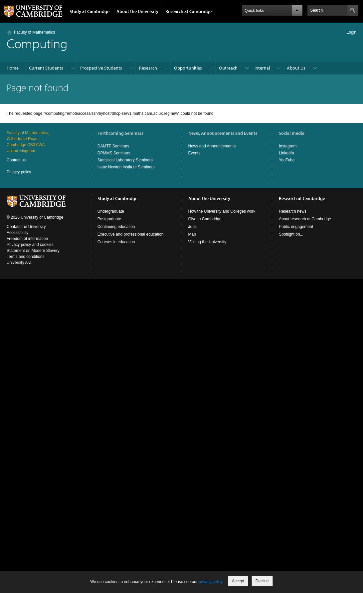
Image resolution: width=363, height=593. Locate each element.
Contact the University (26, 226)
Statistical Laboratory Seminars (125, 160)
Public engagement (296, 226)
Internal (262, 68)
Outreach (228, 68)
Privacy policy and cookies (30, 244)
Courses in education (116, 242)
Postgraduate (109, 219)
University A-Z (19, 262)
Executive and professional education (130, 234)
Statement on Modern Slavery (33, 250)
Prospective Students (101, 68)
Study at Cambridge (89, 11)
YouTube (286, 160)
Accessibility (17, 232)
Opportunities (188, 68)
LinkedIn (286, 153)
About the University (137, 11)
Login (351, 32)
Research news (292, 211)
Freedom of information (27, 238)
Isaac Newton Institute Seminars (126, 167)
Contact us (16, 160)
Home (13, 68)
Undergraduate (110, 211)
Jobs (192, 226)
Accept (238, 581)
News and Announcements (212, 146)
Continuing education (116, 226)
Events (194, 153)
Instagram (287, 146)
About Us (296, 68)
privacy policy (210, 581)
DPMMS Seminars (113, 153)
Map (192, 234)
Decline (262, 581)
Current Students (46, 68)
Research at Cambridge (188, 11)
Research (148, 68)
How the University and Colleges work (222, 211)
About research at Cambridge (305, 219)
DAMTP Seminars (113, 146)
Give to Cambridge (205, 219)
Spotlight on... (291, 234)
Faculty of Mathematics (34, 32)
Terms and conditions (25, 256)
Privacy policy (19, 172)
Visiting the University (207, 242)
